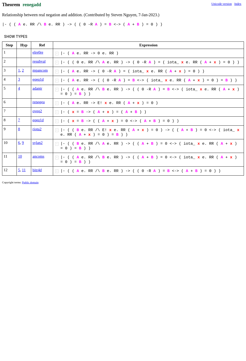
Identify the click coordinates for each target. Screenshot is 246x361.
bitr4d (37, 170)
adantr (37, 88)
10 (20, 156)
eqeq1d (38, 79)
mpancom (40, 70)
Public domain (30, 182)
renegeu (38, 102)
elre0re (37, 52)
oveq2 (37, 111)
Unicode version (221, 4)
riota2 (37, 129)
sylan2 (37, 143)
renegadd (32, 4)
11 (24, 170)
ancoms (38, 156)
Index (237, 4)
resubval (39, 61)
